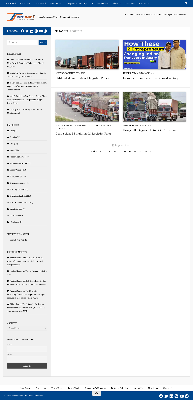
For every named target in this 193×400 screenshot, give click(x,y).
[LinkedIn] (31, 31)
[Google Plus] (36, 31)
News (12, 150)
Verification (15, 215)
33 (130, 151)
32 (125, 151)
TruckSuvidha (17, 395)
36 (145, 151)
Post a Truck (55, 3)
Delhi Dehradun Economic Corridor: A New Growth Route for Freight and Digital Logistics (25, 63)
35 (140, 151)
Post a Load (25, 3)
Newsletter (130, 3)
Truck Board (40, 3)
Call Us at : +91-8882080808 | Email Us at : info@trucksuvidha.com (156, 14)
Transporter (14, 176)
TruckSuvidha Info (133, 73)
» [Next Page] (150, 151)
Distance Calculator (100, 3)
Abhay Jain (14, 304)
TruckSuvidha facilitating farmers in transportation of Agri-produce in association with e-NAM (26, 294)
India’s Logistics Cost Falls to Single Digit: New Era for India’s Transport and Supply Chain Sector (27, 99)
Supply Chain (15, 170)
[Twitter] (27, 31)
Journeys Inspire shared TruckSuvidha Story (150, 78)
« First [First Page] (94, 151)
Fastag (12, 131)
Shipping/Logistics (65, 73)
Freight (13, 137)
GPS (12, 144)
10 (110, 151)
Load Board (10, 3)
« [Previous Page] (100, 151)
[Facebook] (22, 31)
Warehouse (14, 222)
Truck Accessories (17, 183)
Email (9, 354)
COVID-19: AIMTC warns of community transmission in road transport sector (25, 261)
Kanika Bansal (16, 258)
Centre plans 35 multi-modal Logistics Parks (83, 133)
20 (115, 151)
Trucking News (104, 125)
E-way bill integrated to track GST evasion (150, 130)
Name (9, 344)
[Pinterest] (45, 31)
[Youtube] (40, 31)
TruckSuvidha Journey (19, 202)
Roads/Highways (64, 125)
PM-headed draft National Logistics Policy (82, 78)
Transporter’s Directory (76, 3)
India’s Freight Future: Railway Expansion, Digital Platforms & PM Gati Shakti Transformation (27, 86)
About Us (117, 3)
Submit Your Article (18, 240)
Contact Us (144, 3)
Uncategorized (16, 209)
